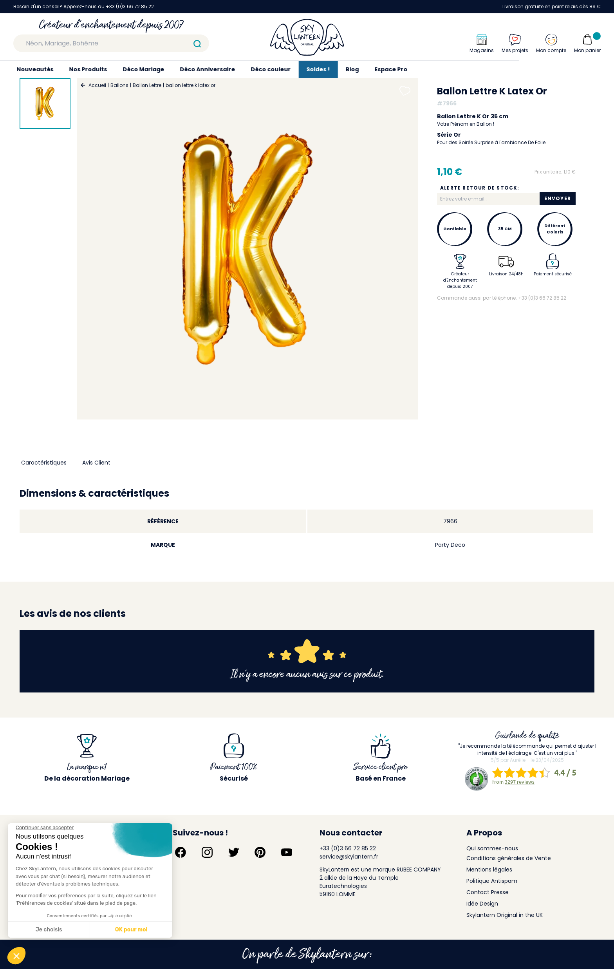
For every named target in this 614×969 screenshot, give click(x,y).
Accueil (97, 85)
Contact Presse (487, 892)
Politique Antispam (491, 881)
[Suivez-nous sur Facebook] (180, 852)
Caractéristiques (44, 462)
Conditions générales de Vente (508, 858)
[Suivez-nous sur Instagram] (207, 852)
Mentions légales (489, 869)
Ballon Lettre (147, 85)
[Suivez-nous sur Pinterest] (260, 852)
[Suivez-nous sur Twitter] (234, 852)
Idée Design (482, 904)
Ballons (119, 85)
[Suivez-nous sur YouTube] (286, 852)
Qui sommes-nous (492, 848)
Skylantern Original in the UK (504, 915)
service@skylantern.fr (349, 857)
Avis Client (96, 462)
